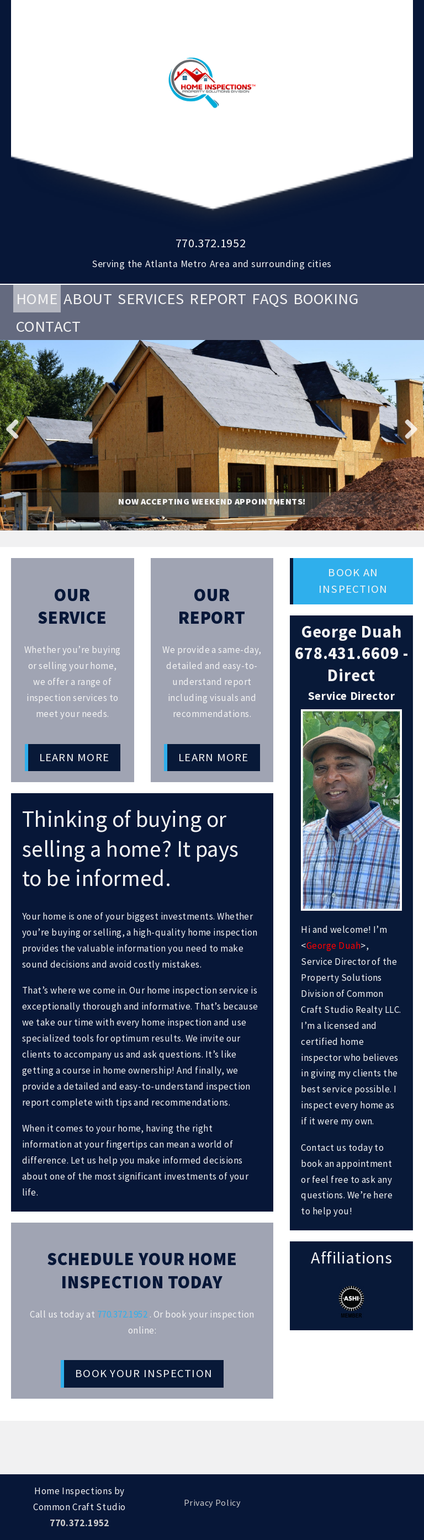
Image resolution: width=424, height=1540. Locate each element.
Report (217, 299)
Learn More (74, 757)
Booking (325, 299)
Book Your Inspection (144, 1373)
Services (151, 299)
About (87, 299)
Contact (48, 326)
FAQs (270, 299)
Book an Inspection (353, 580)
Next (407, 428)
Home (37, 299)
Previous (17, 428)
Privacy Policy (212, 1502)
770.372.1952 (211, 243)
